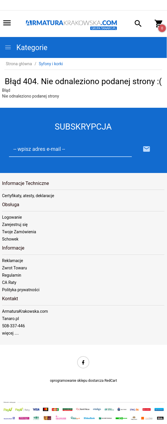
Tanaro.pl (10, 318)
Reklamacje (12, 260)
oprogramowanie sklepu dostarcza (77, 381)
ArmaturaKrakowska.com (25, 311)
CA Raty (9, 282)
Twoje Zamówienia (19, 231)
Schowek (10, 239)
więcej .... (10, 333)
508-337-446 (13, 326)
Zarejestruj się (15, 224)
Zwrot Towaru (14, 268)
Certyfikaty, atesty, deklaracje (28, 195)
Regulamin (11, 275)
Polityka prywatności (21, 289)
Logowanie (12, 217)
